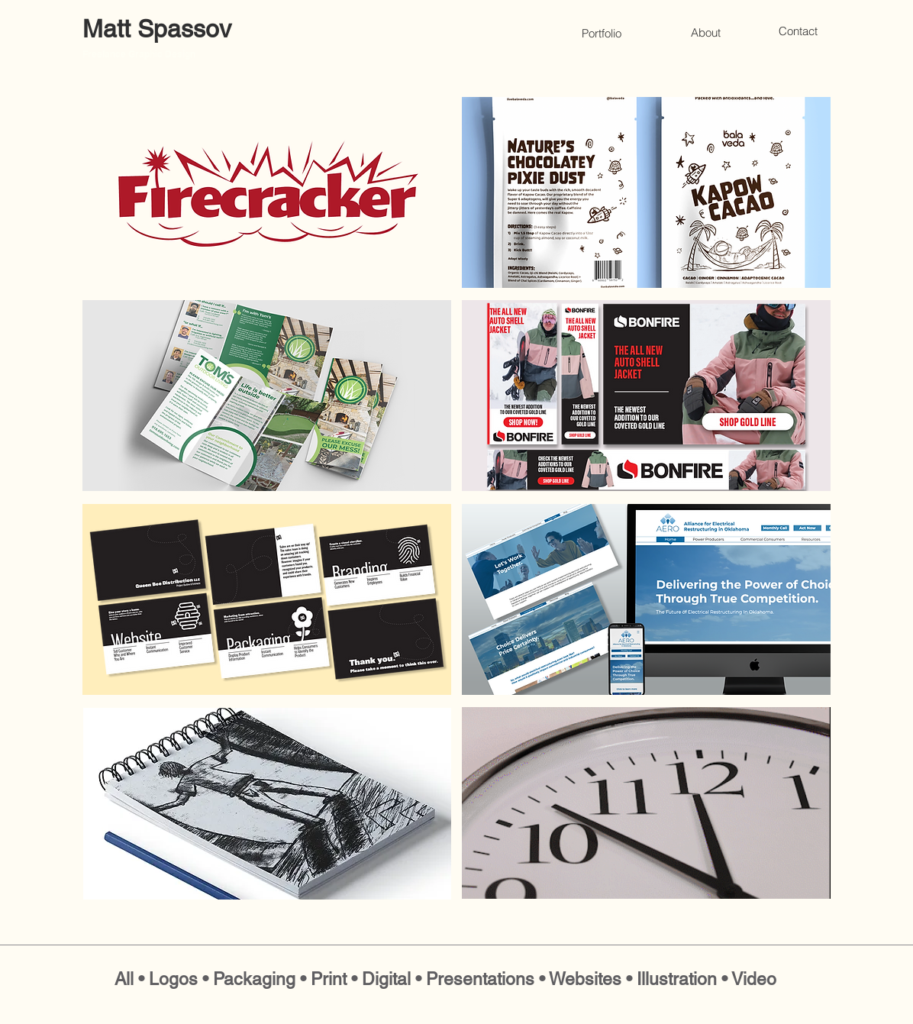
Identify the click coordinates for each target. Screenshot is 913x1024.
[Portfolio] (601, 33)
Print (331, 979)
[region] (266, 192)
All (124, 979)
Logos (173, 979)
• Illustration (673, 979)
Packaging (254, 979)
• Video (748, 979)
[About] (705, 32)
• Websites (582, 979)
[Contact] (798, 30)
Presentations (480, 979)
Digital (386, 979)
